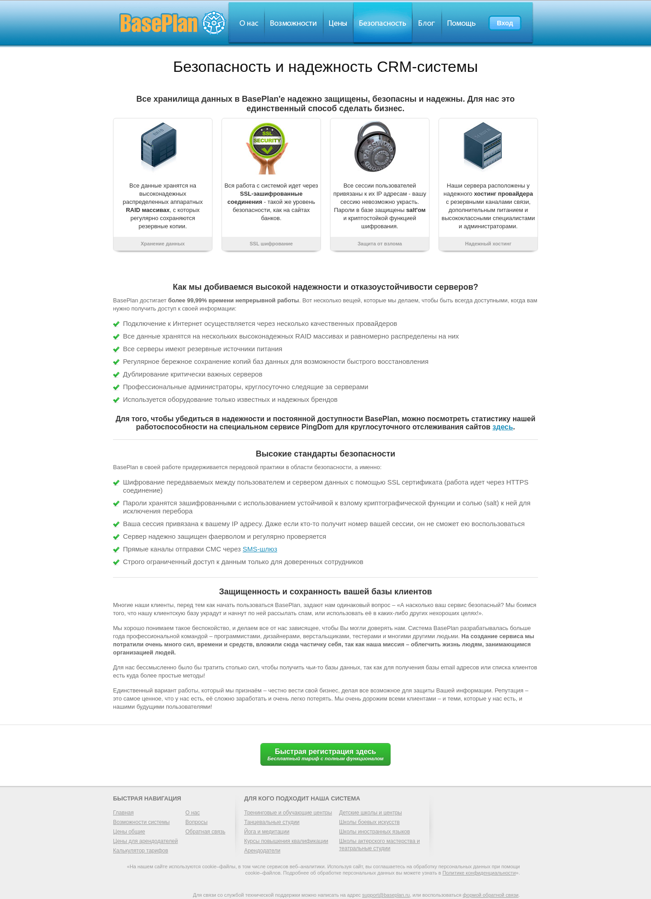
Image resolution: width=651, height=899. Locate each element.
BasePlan (173, 23)
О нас (245, 23)
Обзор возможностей (293, 23)
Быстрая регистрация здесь (325, 754)
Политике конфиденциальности (479, 872)
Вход (505, 23)
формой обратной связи (491, 895)
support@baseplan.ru (386, 895)
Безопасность (382, 23)
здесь (502, 427)
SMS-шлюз (260, 549)
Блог (427, 23)
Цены (338, 23)
